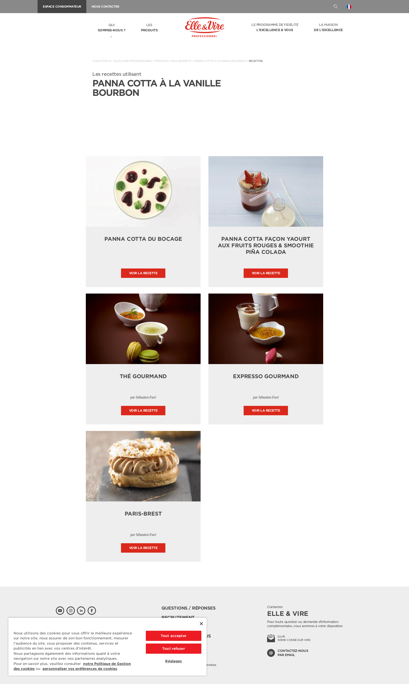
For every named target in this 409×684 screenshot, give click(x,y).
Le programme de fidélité (274, 28)
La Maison (328, 28)
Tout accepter (174, 636)
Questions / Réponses (188, 608)
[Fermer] (201, 623)
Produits (162, 60)
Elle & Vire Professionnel (132, 60)
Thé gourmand (143, 376)
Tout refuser (173, 649)
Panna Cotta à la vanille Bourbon (220, 60)
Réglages (173, 661)
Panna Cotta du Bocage (143, 239)
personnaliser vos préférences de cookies (80, 669)
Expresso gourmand (266, 376)
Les (149, 28)
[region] (107, 646)
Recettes (256, 60)
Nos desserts (181, 60)
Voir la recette (143, 273)
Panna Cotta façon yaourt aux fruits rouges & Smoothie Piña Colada (266, 245)
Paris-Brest (143, 514)
